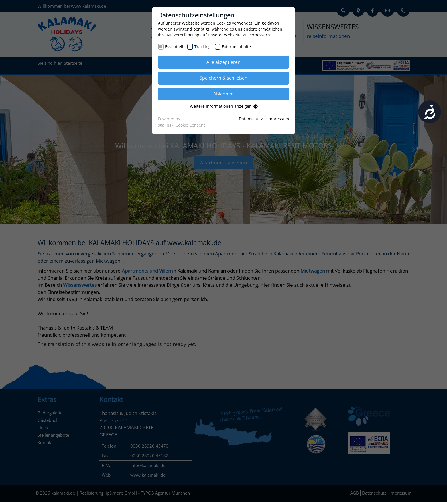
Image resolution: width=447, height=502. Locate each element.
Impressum (278, 118)
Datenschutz (251, 118)
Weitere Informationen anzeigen (223, 106)
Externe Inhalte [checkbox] (236, 46)
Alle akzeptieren (223, 62)
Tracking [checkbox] (202, 46)
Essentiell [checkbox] (174, 46)
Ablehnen (223, 94)
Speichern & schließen (223, 78)
